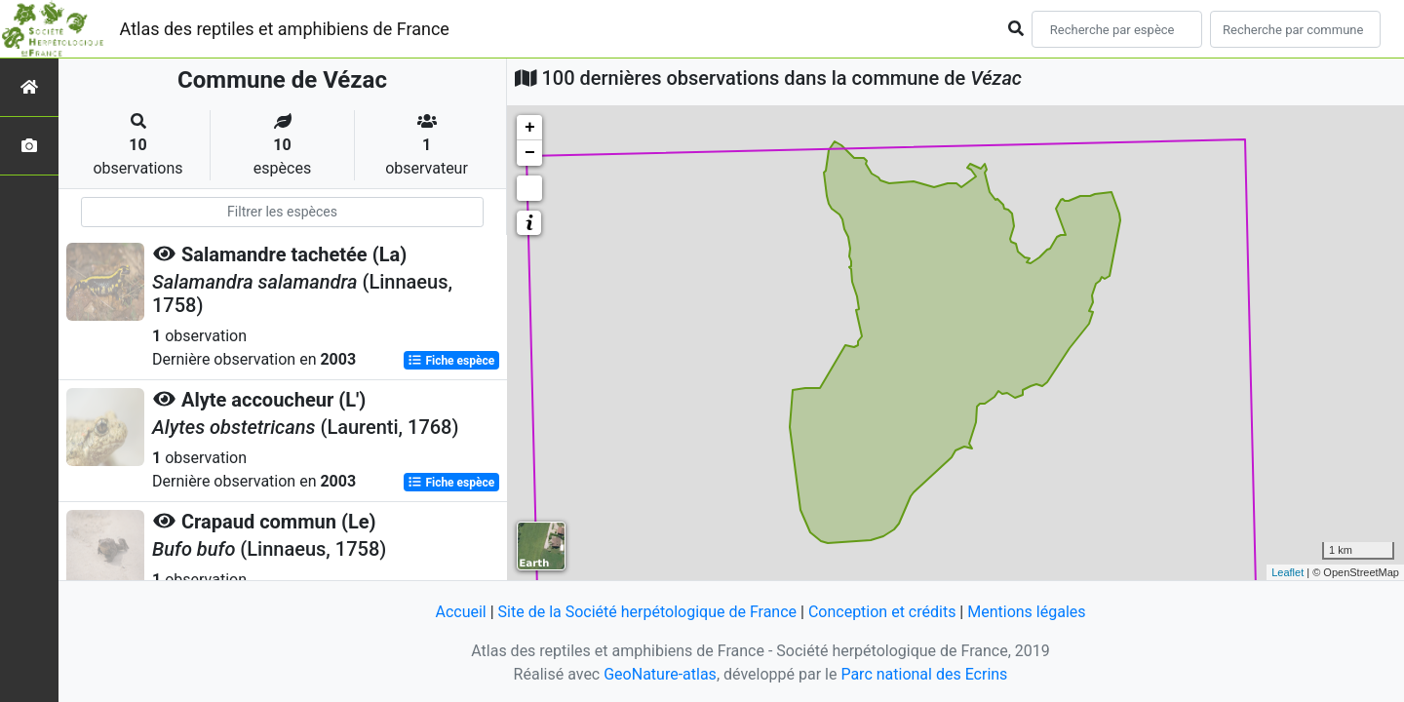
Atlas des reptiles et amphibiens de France (284, 29)
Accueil (460, 612)
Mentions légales (1026, 612)
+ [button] (530, 127)
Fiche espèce (451, 361)
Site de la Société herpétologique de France (647, 612)
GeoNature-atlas (660, 674)
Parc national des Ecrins (923, 674)
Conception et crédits (882, 612)
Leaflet (1287, 572)
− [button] (530, 153)
